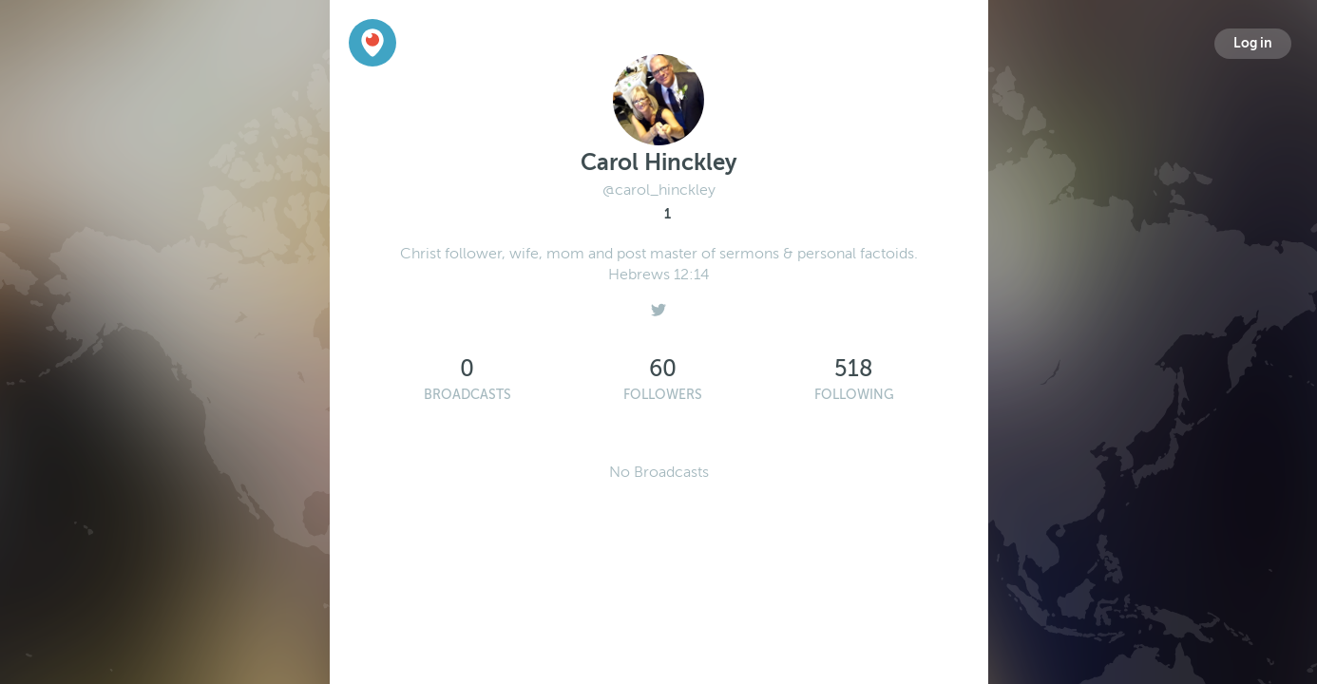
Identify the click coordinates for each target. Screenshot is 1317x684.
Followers (662, 395)
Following (854, 395)
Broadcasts (467, 395)
